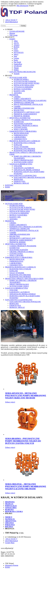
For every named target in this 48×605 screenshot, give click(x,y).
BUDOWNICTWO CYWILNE (24, 143)
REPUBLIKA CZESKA (14, 511)
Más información (22, 6)
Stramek (16, 74)
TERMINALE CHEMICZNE (24, 102)
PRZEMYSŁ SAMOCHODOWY (25, 114)
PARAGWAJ (10, 525)
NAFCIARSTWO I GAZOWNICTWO (22, 175)
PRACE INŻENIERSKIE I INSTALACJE (28, 104)
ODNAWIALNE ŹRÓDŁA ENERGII (27, 170)
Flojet (16, 49)
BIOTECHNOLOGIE (21, 133)
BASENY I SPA (19, 91)
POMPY (12, 39)
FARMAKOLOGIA (21, 135)
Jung (15, 56)
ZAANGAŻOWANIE (16, 31)
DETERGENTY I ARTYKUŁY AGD (27, 112)
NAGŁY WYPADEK (21, 147)
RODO (7, 187)
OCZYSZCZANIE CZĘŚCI (23, 162)
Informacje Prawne (11, 565)
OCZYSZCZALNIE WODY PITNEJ (26, 83)
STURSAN (18, 66)
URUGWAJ (9, 523)
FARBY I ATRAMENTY (22, 99)
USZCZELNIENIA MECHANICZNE (22, 72)
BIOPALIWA (18, 179)
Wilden (16, 70)
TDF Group (13, 35)
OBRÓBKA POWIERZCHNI (24, 108)
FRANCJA (9, 504)
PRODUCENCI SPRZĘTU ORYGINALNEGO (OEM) (24, 278)
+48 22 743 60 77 (11, 539)
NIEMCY (8, 517)
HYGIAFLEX (19, 52)
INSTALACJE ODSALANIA (24, 85)
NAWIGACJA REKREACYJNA (20, 164)
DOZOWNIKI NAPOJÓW (23, 124)
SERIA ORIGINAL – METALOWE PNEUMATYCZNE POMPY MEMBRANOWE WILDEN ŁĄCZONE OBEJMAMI (25, 486)
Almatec (17, 45)
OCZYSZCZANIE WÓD (18, 77)
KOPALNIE (18, 145)
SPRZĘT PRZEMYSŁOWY (23, 160)
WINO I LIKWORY (21, 129)
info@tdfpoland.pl (11, 541)
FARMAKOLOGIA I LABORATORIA (23, 131)
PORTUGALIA (11, 506)
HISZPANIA (10, 502)
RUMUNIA (9, 509)
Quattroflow (18, 64)
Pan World (17, 62)
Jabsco (16, 54)
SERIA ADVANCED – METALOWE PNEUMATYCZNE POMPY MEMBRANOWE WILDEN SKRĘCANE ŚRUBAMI (25, 395)
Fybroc (16, 50)
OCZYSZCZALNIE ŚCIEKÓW (25, 81)
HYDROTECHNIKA (21, 79)
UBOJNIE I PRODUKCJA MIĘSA (26, 125)
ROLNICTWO (19, 110)
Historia (12, 33)
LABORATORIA (20, 137)
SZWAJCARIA (10, 508)
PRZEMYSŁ (13, 95)
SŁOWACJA (10, 519)
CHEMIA (17, 97)
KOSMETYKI (19, 122)
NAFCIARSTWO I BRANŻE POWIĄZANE (29, 177)
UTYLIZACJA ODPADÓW (23, 87)
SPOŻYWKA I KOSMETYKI (19, 118)
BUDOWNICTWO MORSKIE (24, 150)
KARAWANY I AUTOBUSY (24, 168)
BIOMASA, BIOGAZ (21, 183)
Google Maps (9, 543)
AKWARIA (18, 93)
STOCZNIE (18, 166)
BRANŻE (8, 196)
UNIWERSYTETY (20, 139)
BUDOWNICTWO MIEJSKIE (24, 149)
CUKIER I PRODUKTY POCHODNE (27, 120)
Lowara (16, 58)
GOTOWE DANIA (20, 127)
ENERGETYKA (19, 181)
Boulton (16, 47)
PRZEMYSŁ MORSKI (22, 116)
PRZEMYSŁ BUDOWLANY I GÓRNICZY (24, 141)
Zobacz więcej (10, 402)
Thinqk (16, 68)
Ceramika (17, 106)
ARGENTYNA (10, 521)
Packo (16, 60)
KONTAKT (9, 185)
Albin (16, 41)
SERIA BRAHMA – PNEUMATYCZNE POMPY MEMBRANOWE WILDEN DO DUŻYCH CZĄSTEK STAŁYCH (23, 440)
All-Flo (16, 43)
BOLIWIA (9, 527)
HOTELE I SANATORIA (23, 89)
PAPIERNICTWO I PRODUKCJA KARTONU (30, 100)
